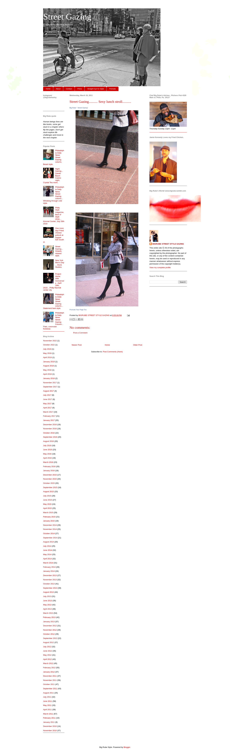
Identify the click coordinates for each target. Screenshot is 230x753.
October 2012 (49, 634)
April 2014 (47, 559)
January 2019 (49, 362)
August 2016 (48, 441)
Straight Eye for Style (95, 89)
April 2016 (47, 458)
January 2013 (49, 621)
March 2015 (48, 512)
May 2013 (47, 605)
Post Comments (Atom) (113, 352)
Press (79, 89)
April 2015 (47, 508)
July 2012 (47, 647)
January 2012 (49, 672)
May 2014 (47, 554)
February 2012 (49, 667)
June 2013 (47, 600)
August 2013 (48, 592)
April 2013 (47, 609)
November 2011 (50, 680)
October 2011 (49, 684)
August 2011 (48, 693)
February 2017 (49, 416)
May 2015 (47, 504)
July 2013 (47, 596)
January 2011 (49, 722)
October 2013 (49, 584)
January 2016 (49, 470)
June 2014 (47, 550)
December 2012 (50, 626)
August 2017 (48, 391)
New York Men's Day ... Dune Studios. (59, 263)
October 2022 (49, 345)
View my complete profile (160, 267)
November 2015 (50, 479)
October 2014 (49, 533)
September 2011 (50, 688)
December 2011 (50, 676)
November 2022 (50, 341)
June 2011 (47, 701)
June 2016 (47, 449)
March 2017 (48, 412)
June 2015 (47, 500)
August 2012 (48, 642)
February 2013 (49, 617)
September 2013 (50, 588)
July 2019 (47, 349)
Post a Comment (80, 333)
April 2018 (47, 374)
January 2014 (49, 571)
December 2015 (50, 475)
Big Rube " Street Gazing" (79, 108)
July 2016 (47, 445)
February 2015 (49, 517)
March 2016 (48, 462)
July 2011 (47, 697)
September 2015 (50, 487)
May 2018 (47, 370)
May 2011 (47, 705)
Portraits (112, 89)
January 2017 (49, 420)
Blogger (127, 747)
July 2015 (47, 496)
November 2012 (50, 630)
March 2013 (48, 613)
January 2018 (49, 378)
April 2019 (47, 357)
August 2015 (48, 491)
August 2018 (48, 366)
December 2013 (50, 575)
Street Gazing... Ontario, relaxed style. (59, 251)
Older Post (137, 345)
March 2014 (48, 563)
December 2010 (50, 726)
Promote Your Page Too (78, 310)
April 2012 (47, 659)
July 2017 (47, 395)
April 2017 (47, 408)
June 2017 (47, 399)
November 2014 (50, 529)
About (58, 89)
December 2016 (50, 424)
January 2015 (49, 521)
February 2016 (49, 466)
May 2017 (47, 403)
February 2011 (49, 718)
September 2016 (50, 437)
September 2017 (50, 387)
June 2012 (47, 651)
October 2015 (49, 483)
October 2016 (49, 433)
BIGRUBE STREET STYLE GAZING (168, 244)
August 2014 (48, 542)
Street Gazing (67, 16)
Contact (69, 89)
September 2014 (50, 538)
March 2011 (48, 714)
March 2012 (48, 663)
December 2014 (50, 525)
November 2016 (50, 429)
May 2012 (47, 655)
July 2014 (47, 546)
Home (48, 89)
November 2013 (50, 580)
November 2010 (50, 730)
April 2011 (47, 709)
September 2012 (50, 638)
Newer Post (77, 345)
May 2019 (47, 353)
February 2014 (49, 567)
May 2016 (47, 454)
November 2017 (50, 382)
